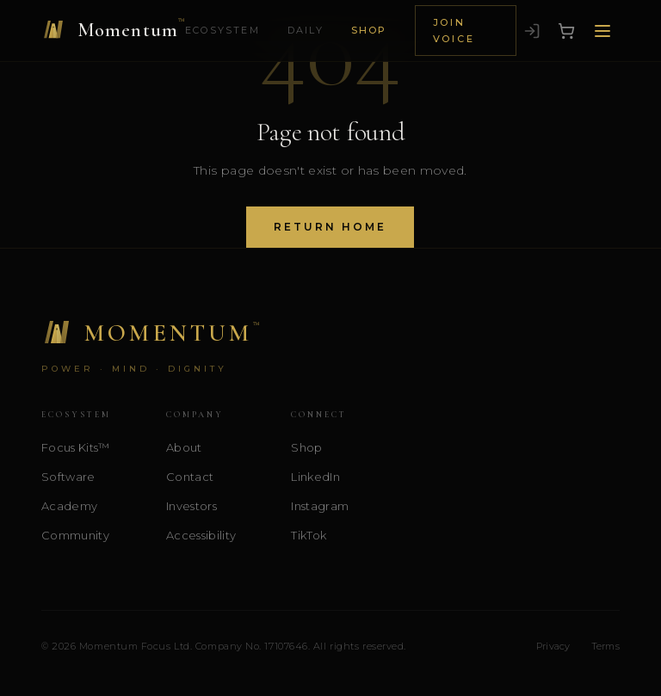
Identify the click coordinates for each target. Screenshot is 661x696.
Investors (191, 506)
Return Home (330, 226)
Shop (369, 30)
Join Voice (454, 30)
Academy (69, 506)
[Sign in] (531, 30)
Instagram (320, 506)
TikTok (308, 535)
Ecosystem (222, 30)
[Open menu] (602, 31)
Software (68, 477)
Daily (305, 30)
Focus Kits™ (75, 447)
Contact (189, 477)
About (184, 447)
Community (75, 535)
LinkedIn (315, 477)
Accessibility (201, 535)
